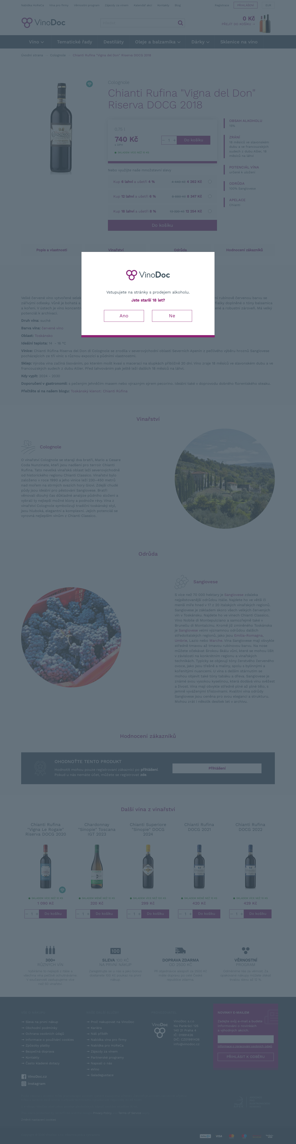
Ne (172, 315)
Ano (124, 315)
